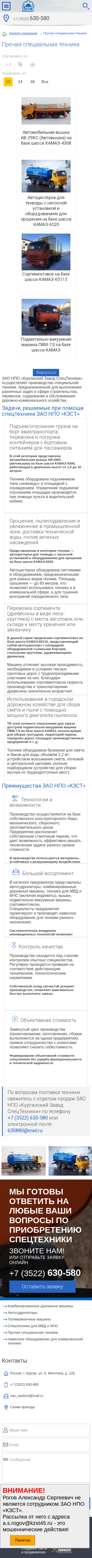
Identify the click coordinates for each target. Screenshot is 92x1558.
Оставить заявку (42, 1286)
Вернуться (46, 372)
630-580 (31, 19)
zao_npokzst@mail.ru (26, 1396)
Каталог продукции (23, 33)
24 (20, 82)
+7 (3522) (24, 1384)
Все (44, 82)
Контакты (14, 1360)
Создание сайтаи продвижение (34, 1550)
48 (32, 82)
